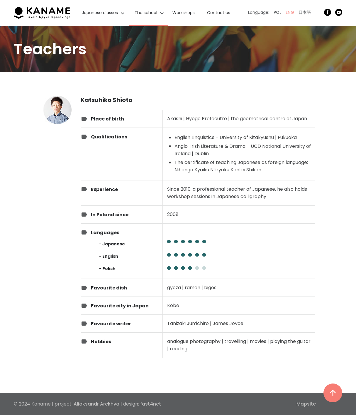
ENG (290, 12)
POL (277, 12)
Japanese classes (100, 13)
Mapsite (306, 404)
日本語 (305, 12)
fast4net (150, 404)
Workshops (183, 13)
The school (146, 13)
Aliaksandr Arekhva (96, 404)
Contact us (218, 13)
